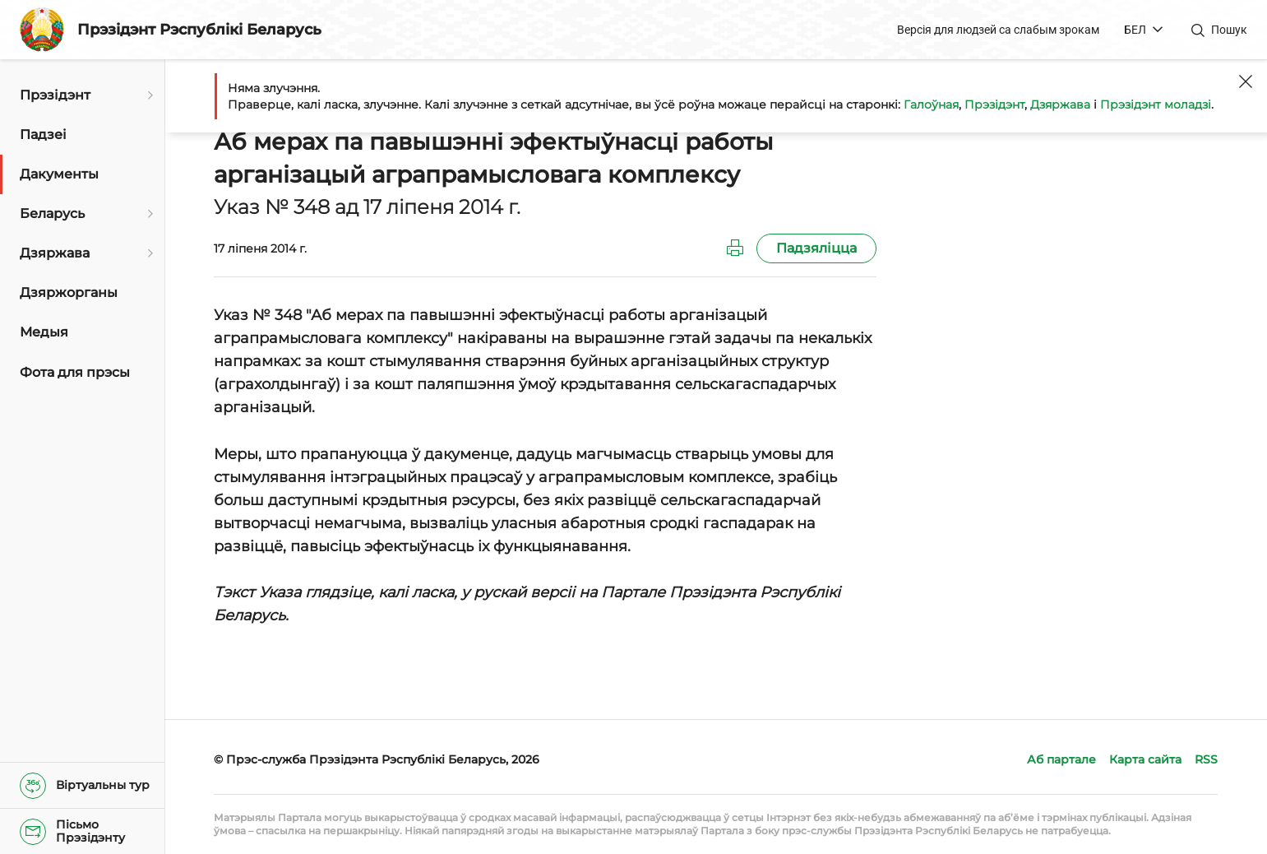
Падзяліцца (816, 248)
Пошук (1229, 29)
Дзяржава (1060, 104)
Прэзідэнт (994, 104)
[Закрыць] (1245, 81)
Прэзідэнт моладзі (1155, 104)
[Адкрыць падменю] (148, 95)
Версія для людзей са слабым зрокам (998, 29)
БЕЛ (1135, 29)
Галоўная (931, 104)
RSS (1206, 759)
